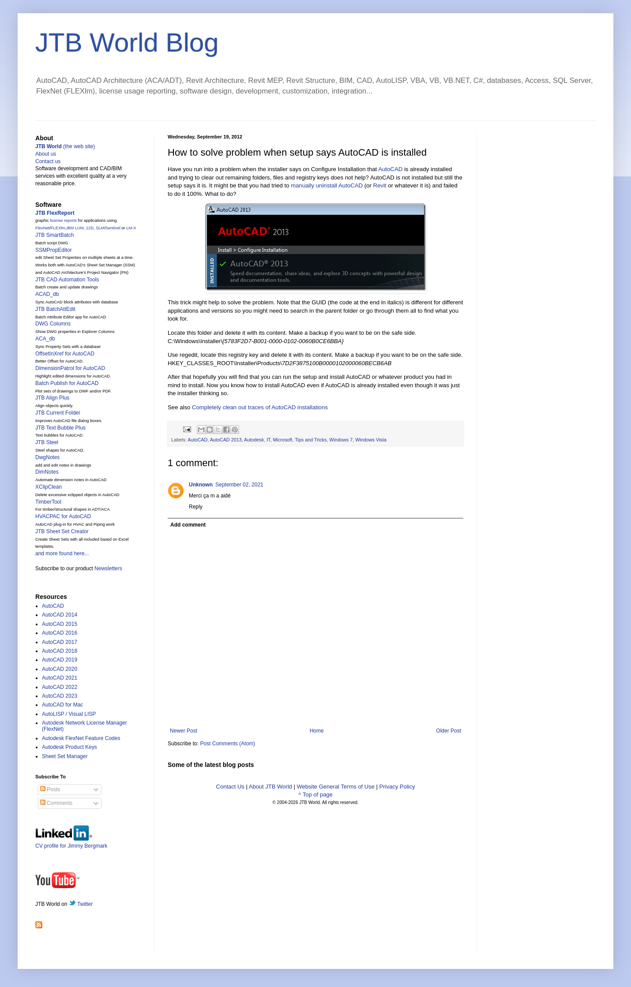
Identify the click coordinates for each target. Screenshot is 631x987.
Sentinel (112, 228)
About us (45, 154)
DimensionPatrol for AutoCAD (70, 368)
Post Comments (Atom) (227, 743)
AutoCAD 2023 (59, 696)
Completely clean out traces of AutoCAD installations (260, 407)
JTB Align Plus (52, 398)
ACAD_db (47, 294)
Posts (50, 789)
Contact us (47, 161)
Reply (196, 507)
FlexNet (42, 228)
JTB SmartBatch (54, 235)
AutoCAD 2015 (59, 624)
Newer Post (183, 731)
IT (268, 439)
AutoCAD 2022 (59, 687)
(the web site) (65, 146)
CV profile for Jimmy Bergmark (71, 842)
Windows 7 (341, 439)
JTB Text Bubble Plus (60, 428)
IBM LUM (75, 228)
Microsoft (283, 439)
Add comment (188, 525)
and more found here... (62, 553)
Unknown (201, 485)
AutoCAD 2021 (59, 678)
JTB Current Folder (57, 413)
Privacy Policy (397, 786)
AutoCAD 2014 (59, 615)
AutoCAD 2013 (226, 439)
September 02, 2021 (239, 485)
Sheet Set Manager (64, 756)
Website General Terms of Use (336, 786)
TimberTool (48, 502)
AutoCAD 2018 (59, 651)
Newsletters (108, 568)
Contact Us (230, 786)
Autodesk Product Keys (69, 747)
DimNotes (47, 472)
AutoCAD (390, 169)
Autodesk (254, 439)
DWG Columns (53, 324)
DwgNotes (47, 457)
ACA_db (45, 339)
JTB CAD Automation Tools (67, 280)
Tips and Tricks (311, 439)
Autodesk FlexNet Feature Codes (81, 738)
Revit (379, 185)
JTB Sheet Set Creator (62, 531)
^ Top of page (315, 794)
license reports (63, 220)
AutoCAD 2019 (59, 660)
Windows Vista (371, 439)
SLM (100, 228)
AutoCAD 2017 (59, 642)
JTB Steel (46, 442)
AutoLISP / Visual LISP (69, 714)
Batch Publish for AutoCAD (66, 383)
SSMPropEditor (53, 250)
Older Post (448, 731)
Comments (56, 803)
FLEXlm (58, 228)
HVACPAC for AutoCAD (63, 516)
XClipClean (48, 487)
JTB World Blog (127, 42)
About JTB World (270, 786)
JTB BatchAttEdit (55, 309)
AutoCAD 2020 (59, 669)
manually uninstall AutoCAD (327, 185)
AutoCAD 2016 (59, 633)
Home (317, 731)
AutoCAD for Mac (62, 705)
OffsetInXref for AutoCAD (64, 354)
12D (90, 228)
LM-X (131, 228)
